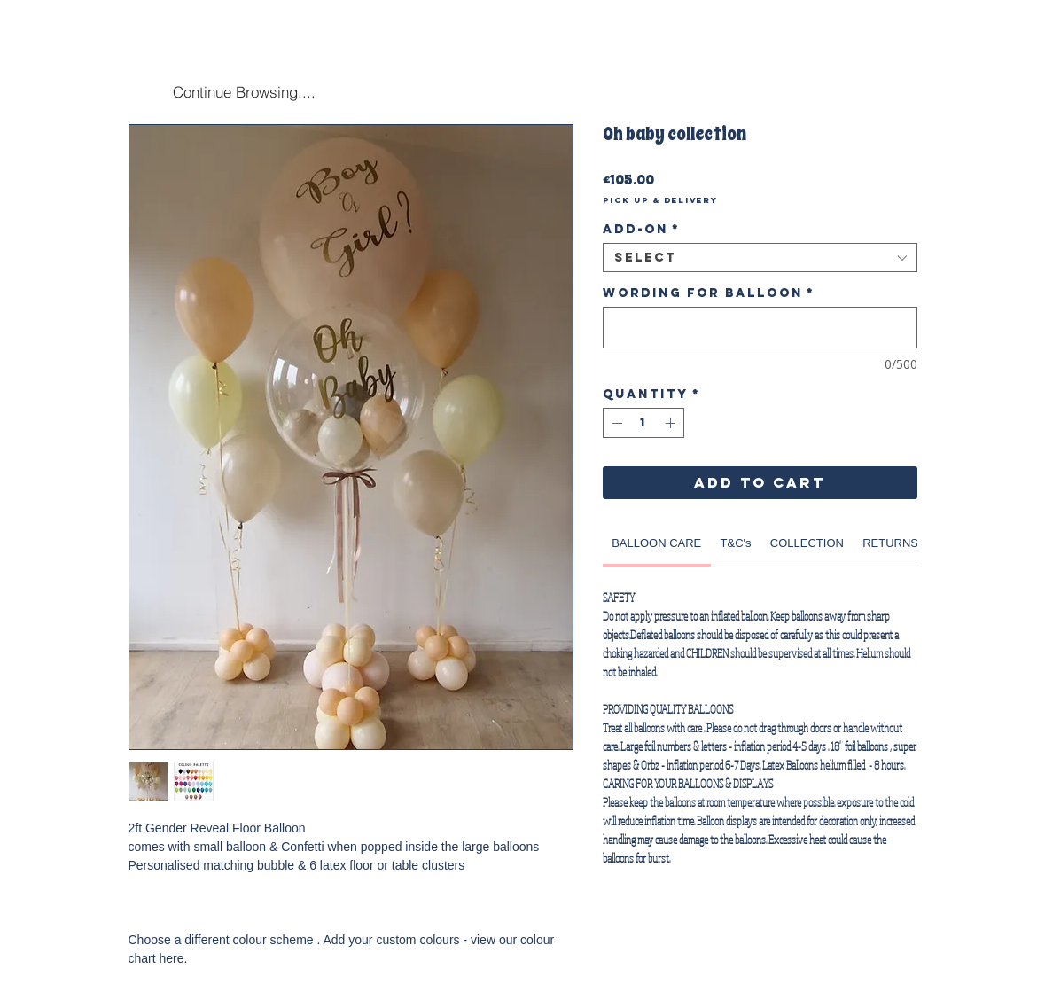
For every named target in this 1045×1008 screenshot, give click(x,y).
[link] (656, 543)
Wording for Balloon (709, 293)
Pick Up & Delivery (660, 200)
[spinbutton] (643, 423)
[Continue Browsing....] (245, 91)
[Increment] (672, 423)
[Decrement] (615, 423)
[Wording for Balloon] (760, 327)
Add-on (641, 229)
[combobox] (760, 257)
